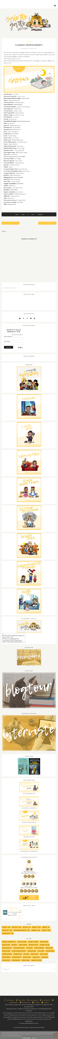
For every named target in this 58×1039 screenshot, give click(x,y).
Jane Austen (36, 957)
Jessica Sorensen (39, 948)
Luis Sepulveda (16, 960)
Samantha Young (36, 960)
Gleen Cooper (27, 957)
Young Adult (6, 933)
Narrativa (5, 930)
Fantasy (34, 927)
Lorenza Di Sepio (7, 954)
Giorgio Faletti (16, 957)
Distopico (15, 927)
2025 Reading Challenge (12, 908)
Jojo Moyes (44, 957)
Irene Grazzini (32, 951)
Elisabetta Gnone (33, 942)
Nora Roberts (6, 957)
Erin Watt (14, 945)
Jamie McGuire (44, 942)
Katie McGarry (50, 951)
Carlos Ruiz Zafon (19, 948)
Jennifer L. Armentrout (9, 942)
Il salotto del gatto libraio (14, 911)
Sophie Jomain (23, 945)
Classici (29, 42)
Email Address (8, 337)
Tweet (15, 214)
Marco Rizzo (34, 954)
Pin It (33, 214)
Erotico (25, 927)
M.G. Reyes (26, 954)
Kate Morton (6, 960)
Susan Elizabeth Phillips (19, 951)
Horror (44, 927)
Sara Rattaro (6, 951)
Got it (34, 1038)
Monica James (26, 960)
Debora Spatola (33, 945)
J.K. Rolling (29, 948)
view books (20, 918)
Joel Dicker (41, 951)
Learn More (26, 1038)
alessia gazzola (7, 948)
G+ (28, 214)
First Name (7, 341)
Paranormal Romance (20, 930)
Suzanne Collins (44, 945)
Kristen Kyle (49, 948)
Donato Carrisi (21, 942)
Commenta (41, 214)
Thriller (44, 930)
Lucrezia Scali (18, 954)
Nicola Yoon (44, 954)
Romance (34, 930)
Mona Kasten (6, 945)
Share (22, 214)
